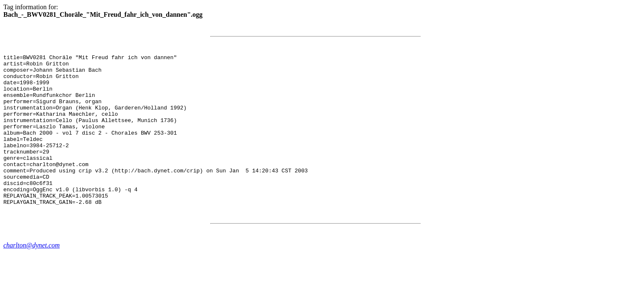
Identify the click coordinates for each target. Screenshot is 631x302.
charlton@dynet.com (31, 275)
